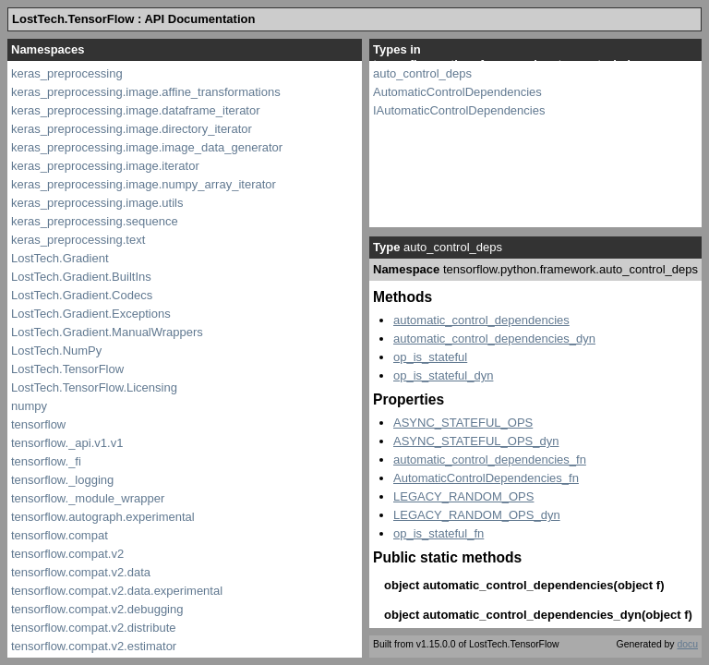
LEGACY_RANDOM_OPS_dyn (476, 515)
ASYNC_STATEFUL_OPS (463, 422)
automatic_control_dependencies (481, 320)
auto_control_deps (422, 73)
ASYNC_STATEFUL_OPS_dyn (476, 441)
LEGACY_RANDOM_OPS (463, 496)
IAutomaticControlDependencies (459, 110)
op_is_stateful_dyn (443, 375)
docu (687, 644)
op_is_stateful (430, 357)
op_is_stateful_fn (438, 533)
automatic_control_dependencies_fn (489, 459)
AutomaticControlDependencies (457, 92)
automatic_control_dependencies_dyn (494, 338)
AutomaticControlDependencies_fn (486, 478)
